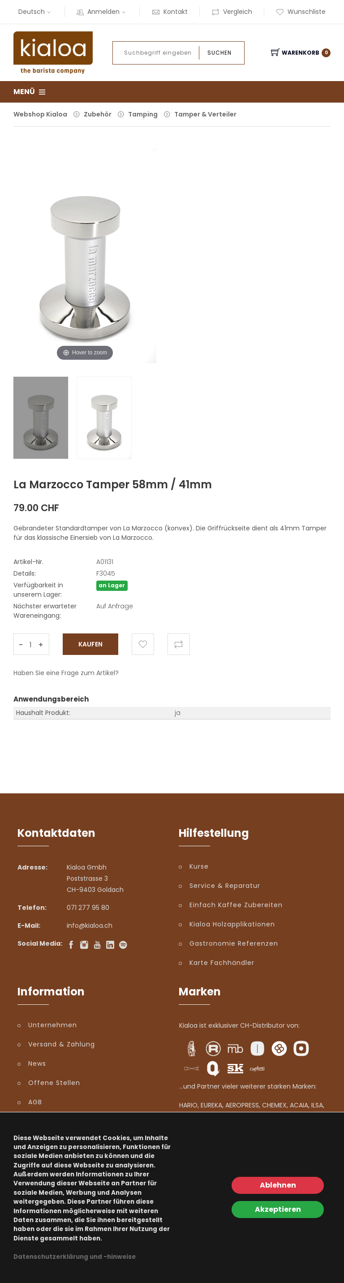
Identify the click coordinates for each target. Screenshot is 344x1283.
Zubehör (98, 114)
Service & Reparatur (224, 885)
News (37, 1063)
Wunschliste (301, 11)
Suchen (219, 52)
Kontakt (170, 11)
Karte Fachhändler (221, 962)
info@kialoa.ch (89, 925)
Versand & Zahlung (61, 1044)
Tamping (143, 114)
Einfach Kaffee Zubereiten (236, 904)
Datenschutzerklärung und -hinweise (74, 1257)
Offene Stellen (54, 1082)
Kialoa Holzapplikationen (232, 924)
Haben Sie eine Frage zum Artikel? (66, 672)
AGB (35, 1102)
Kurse (199, 866)
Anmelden (102, 11)
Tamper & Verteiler (205, 114)
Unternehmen (52, 1024)
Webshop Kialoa (40, 114)
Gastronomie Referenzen (233, 943)
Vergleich (231, 11)
